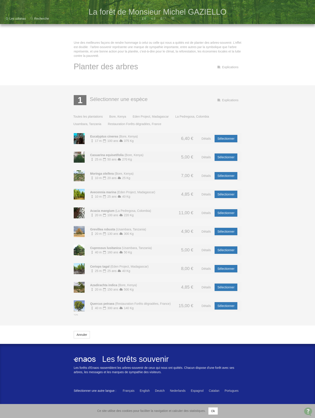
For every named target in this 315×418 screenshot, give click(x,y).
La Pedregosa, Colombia (192, 116)
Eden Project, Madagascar (151, 116)
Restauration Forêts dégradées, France (134, 124)
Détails (206, 138)
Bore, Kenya (117, 116)
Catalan (214, 390)
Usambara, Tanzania (87, 124)
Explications (227, 67)
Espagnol (197, 390)
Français (129, 390)
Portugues (232, 390)
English (145, 390)
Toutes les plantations (88, 116)
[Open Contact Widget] (308, 411)
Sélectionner (225, 138)
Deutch (159, 390)
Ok (213, 411)
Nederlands (178, 390)
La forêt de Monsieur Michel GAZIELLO (157, 11)
